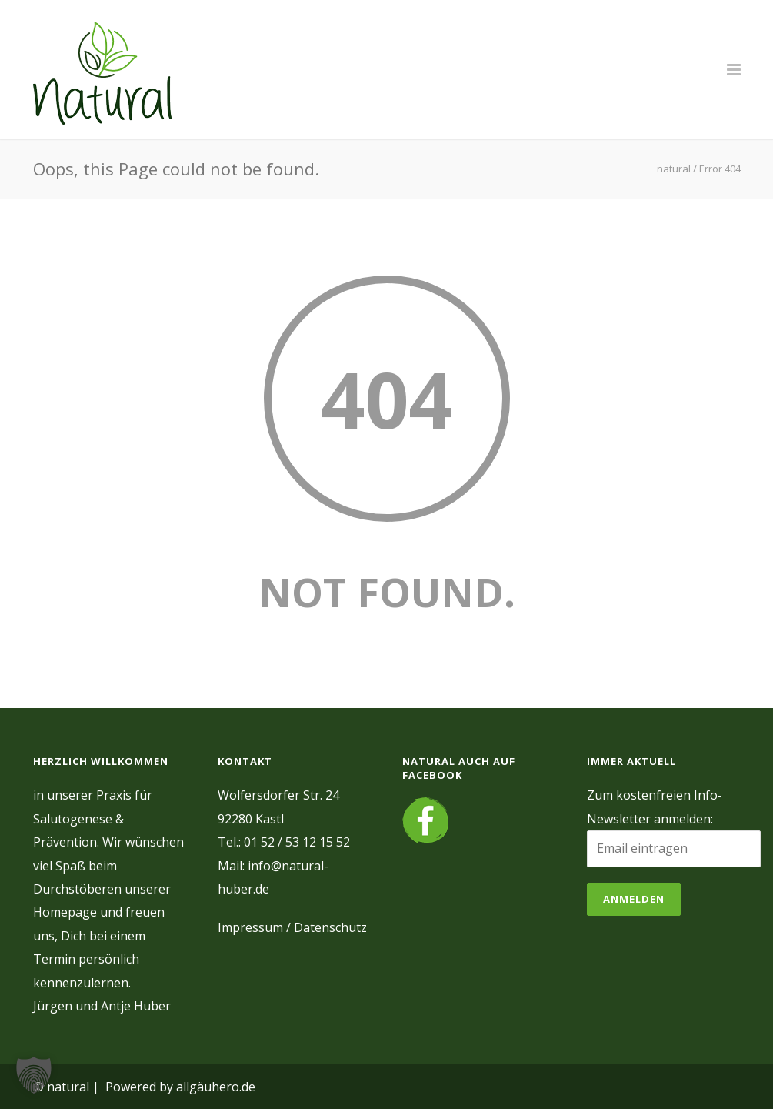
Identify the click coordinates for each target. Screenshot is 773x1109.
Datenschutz (330, 927)
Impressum (250, 927)
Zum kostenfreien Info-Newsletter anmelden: (654, 807)
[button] (34, 1075)
